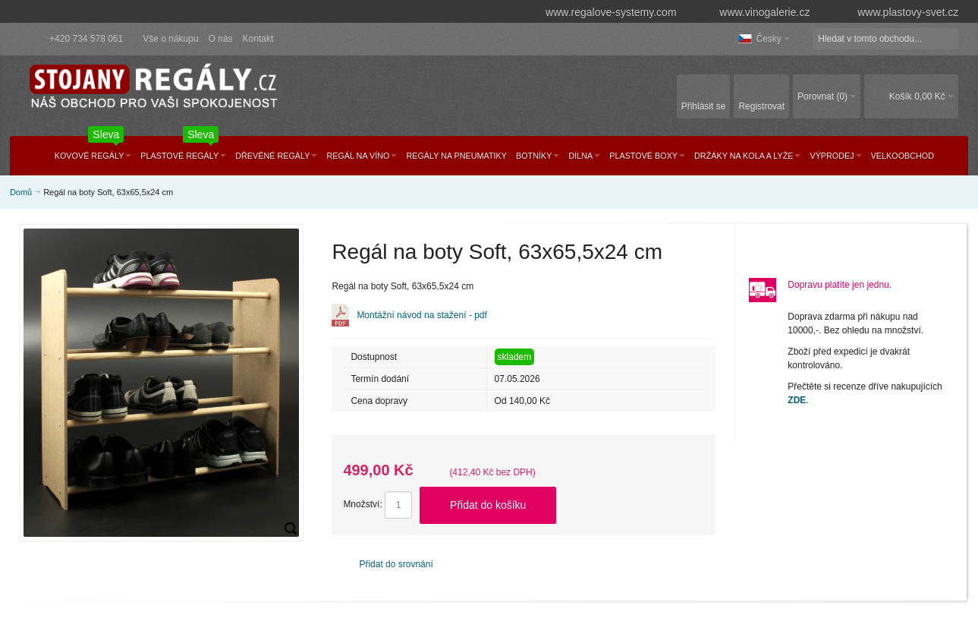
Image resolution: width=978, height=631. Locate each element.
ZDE (797, 400)
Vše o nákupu (170, 38)
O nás (221, 38)
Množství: (362, 504)
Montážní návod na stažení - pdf (421, 315)
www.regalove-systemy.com (603, 12)
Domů (21, 192)
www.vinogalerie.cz (757, 12)
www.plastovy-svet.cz (896, 12)
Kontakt (258, 38)
